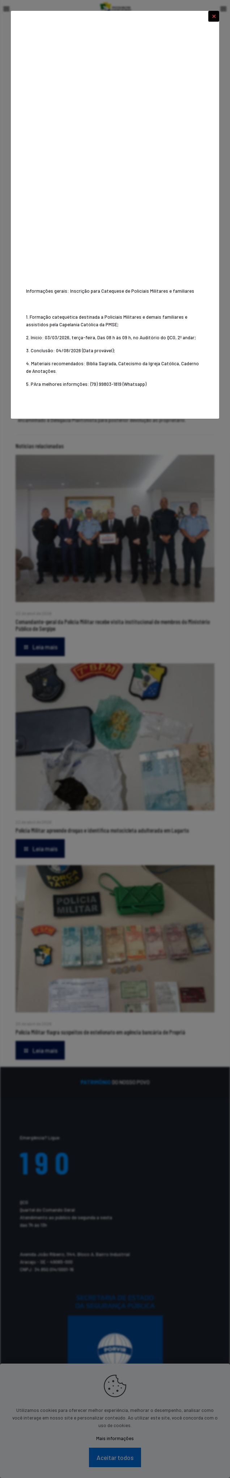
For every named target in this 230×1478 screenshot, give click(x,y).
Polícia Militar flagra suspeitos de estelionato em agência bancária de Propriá (100, 1032)
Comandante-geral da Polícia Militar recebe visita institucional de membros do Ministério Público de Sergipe (113, 625)
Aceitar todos (115, 1457)
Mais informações (115, 1438)
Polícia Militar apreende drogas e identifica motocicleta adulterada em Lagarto (102, 830)
